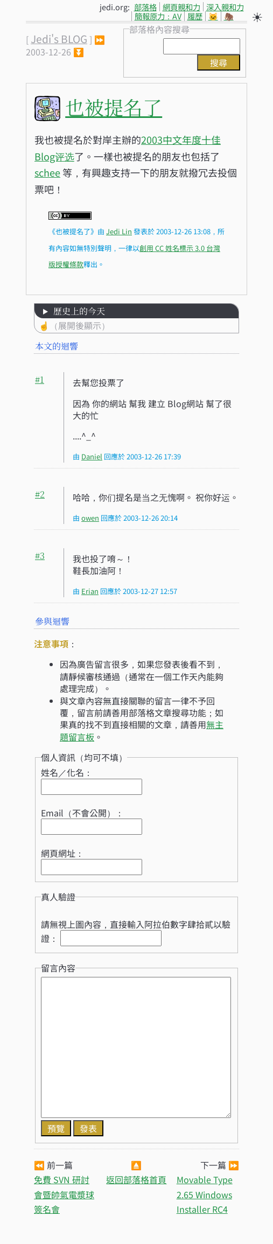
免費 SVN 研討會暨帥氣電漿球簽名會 (64, 1194)
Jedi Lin (119, 231)
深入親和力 (225, 6)
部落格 (145, 6)
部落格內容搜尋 (159, 29)
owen (90, 518)
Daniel (91, 456)
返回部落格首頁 (136, 1179)
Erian (90, 591)
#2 (40, 494)
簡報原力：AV (158, 16)
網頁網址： (62, 853)
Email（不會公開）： (82, 812)
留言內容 (58, 967)
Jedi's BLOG (59, 38)
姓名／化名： (67, 772)
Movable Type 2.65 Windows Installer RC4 (205, 1194)
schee (47, 172)
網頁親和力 (181, 6)
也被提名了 (113, 107)
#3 (40, 555)
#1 (39, 379)
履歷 (194, 16)
